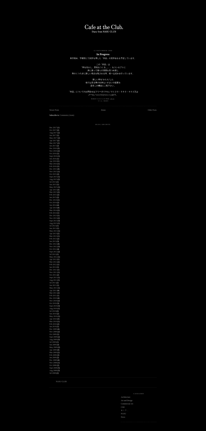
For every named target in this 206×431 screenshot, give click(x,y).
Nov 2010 (53, 301)
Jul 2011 (53, 283)
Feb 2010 (53, 324)
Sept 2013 (53, 221)
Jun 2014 (53, 205)
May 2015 (53, 187)
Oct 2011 (53, 275)
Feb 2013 (53, 239)
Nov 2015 (53, 172)
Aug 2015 (53, 179)
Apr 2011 (53, 290)
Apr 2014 (53, 208)
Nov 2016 (53, 151)
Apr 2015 (53, 190)
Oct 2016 (53, 154)
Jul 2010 (53, 311)
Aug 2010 (53, 309)
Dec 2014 (53, 200)
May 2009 (53, 347)
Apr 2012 (53, 259)
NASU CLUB (61, 382)
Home (103, 110)
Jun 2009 (53, 345)
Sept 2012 (53, 252)
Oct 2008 (53, 365)
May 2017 (53, 138)
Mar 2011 (53, 293)
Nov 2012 (53, 247)
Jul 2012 (53, 254)
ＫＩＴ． (125, 410)
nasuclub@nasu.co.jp (104, 95)
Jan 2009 (53, 358)
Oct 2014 (53, 203)
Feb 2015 (53, 195)
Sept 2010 (53, 306)
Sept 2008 (53, 368)
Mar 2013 (53, 236)
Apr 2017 (53, 141)
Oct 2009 (53, 334)
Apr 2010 (53, 319)
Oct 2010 (53, 303)
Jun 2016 (53, 159)
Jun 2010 (53, 314)
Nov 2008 (53, 363)
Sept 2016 (53, 156)
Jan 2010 (53, 327)
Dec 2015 (53, 169)
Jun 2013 (53, 228)
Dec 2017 (53, 128)
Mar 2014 (53, 210)
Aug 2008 (53, 370)
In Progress (103, 54)
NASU (123, 414)
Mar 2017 (53, 143)
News (106, 101)
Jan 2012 (53, 267)
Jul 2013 (53, 226)
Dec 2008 (53, 360)
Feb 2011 (53, 296)
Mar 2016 (53, 164)
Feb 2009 (53, 355)
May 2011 (53, 288)
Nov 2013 (53, 218)
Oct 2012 (53, 249)
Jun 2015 (53, 185)
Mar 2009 (53, 352)
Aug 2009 (53, 340)
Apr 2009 (53, 350)
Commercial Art (127, 404)
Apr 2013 (53, 234)
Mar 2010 (53, 321)
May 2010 (53, 316)
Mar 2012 (53, 262)
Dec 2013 (53, 216)
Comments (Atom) (67, 115)
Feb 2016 (53, 166)
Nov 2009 (53, 332)
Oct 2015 (53, 174)
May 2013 (53, 231)
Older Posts (152, 110)
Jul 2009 (53, 342)
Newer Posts (54, 110)
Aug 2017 (53, 133)
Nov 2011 (53, 272)
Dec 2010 (53, 298)
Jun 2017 (53, 135)
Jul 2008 (53, 373)
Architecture (125, 397)
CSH (123, 407)
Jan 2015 (53, 197)
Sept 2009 (53, 337)
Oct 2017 (53, 130)
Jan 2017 (53, 146)
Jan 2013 (53, 241)
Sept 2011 (53, 278)
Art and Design (126, 401)
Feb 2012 (53, 265)
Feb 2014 (53, 213)
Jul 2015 (53, 182)
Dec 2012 (53, 244)
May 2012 (53, 257)
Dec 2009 (53, 329)
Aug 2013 (53, 223)
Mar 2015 (53, 192)
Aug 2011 (53, 280)
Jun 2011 (53, 285)
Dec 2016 (53, 148)
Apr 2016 (53, 161)
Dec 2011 (53, 270)
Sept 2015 (53, 177)
